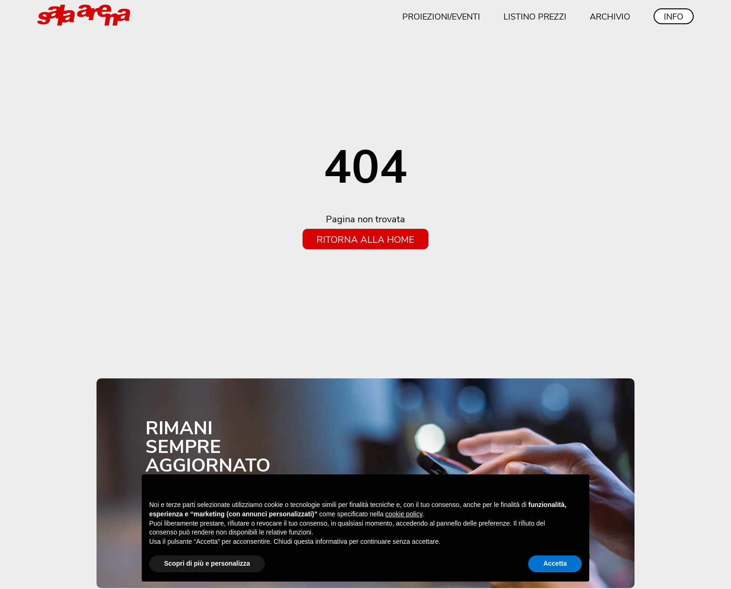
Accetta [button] (555, 563)
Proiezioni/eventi (441, 16)
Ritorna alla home (365, 239)
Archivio (610, 16)
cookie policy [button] (404, 514)
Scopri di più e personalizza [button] (207, 563)
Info (673, 16)
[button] (577, 489)
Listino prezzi (534, 16)
